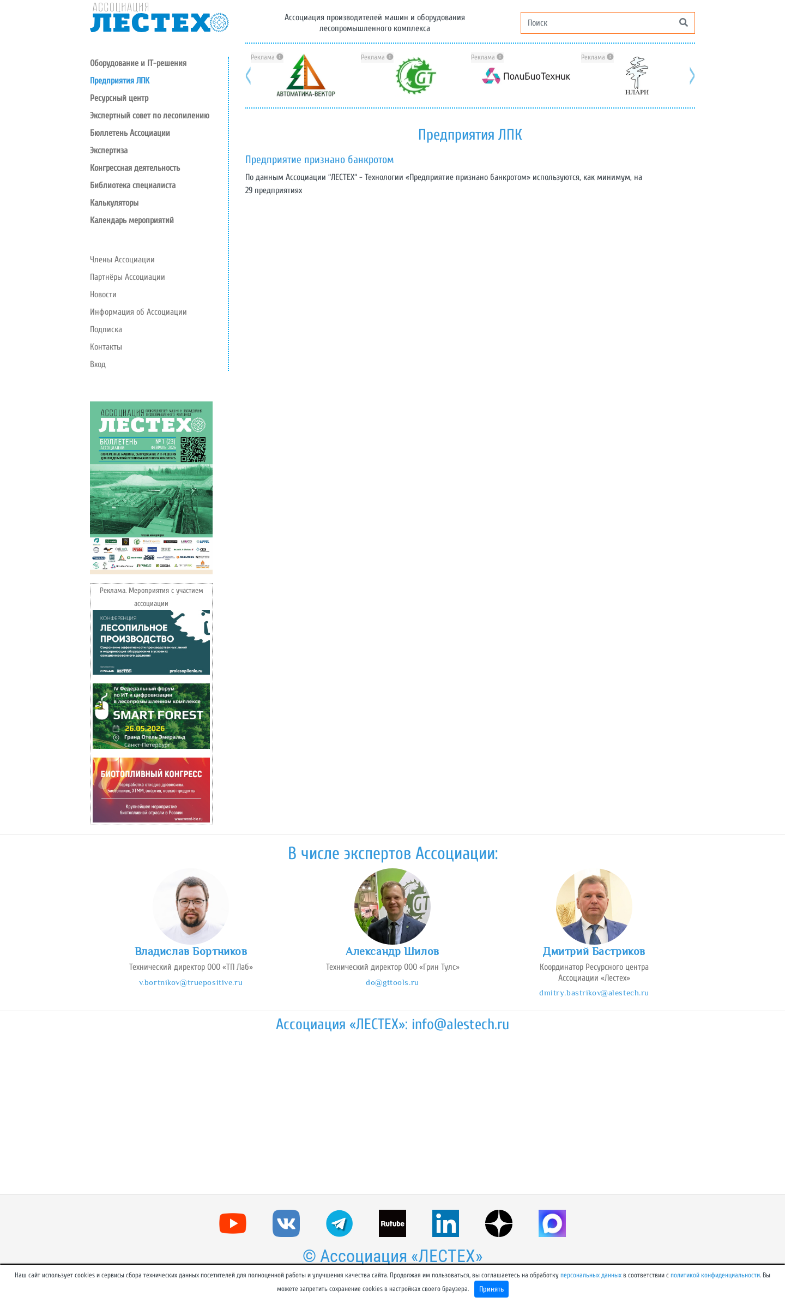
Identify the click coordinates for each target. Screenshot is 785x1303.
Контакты (106, 347)
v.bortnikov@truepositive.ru (191, 982)
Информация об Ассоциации (138, 312)
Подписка (106, 329)
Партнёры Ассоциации (127, 277)
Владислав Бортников (191, 951)
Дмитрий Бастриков (594, 951)
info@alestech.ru (460, 1024)
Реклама (267, 57)
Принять (491, 1289)
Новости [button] (103, 294)
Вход (98, 364)
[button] (159, 98)
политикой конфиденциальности (715, 1275)
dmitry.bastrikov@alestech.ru (594, 992)
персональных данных (590, 1275)
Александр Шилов (392, 951)
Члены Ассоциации (122, 260)
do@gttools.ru (392, 982)
